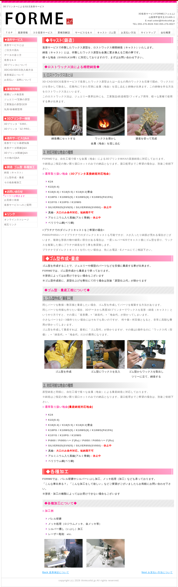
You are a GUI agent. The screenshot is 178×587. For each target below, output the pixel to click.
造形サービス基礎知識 (16, 143)
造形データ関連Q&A (15, 148)
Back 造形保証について (55, 572)
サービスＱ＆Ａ (83, 32)
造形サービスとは (14, 45)
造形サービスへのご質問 (18, 205)
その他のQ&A (12, 158)
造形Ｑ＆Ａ (10, 60)
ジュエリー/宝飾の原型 (17, 99)
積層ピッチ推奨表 (14, 94)
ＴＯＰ (9, 32)
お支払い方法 (128, 32)
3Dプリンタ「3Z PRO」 (18, 129)
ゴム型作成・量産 (14, 177)
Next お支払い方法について (157, 572)
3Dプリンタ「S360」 (16, 124)
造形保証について (14, 75)
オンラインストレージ (16, 219)
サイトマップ (148, 32)
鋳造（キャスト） (14, 172)
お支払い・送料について (18, 79)
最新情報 (23, 32)
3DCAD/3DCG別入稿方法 (18, 70)
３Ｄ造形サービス (43, 32)
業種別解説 (64, 32)
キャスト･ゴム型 (106, 32)
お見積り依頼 (11, 200)
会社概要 (166, 32)
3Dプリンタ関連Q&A (16, 153)
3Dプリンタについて (15, 65)
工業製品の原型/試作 (15, 104)
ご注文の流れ (11, 50)
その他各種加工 (13, 182)
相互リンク (10, 224)
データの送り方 (13, 55)
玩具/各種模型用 (13, 109)
